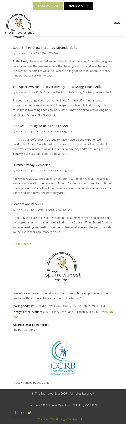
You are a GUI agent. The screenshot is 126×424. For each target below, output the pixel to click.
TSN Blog (53, 53)
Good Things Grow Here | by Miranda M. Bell (46, 47)
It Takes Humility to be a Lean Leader (40, 126)
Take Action (48, 6)
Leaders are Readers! (28, 204)
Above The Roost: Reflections (64, 92)
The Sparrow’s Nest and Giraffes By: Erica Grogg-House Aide (57, 87)
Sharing (52, 131)
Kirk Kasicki (22, 53)
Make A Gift (78, 5)
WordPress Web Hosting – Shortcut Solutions (63, 419)
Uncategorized (103, 92)
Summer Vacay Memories (31, 165)
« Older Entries (22, 244)
